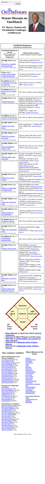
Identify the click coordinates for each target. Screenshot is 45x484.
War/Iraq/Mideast (30, 391)
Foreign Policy (29, 373)
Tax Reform (28, 390)
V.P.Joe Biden (6, 361)
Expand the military (7, 221)
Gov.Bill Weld (5, 401)
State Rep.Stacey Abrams (9, 405)
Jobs (26, 385)
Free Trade (28, 375)
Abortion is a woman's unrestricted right (8, 65)
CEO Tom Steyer (6, 378)
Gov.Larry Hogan (6, 414)
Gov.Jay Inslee (6, 416)
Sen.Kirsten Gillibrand (8, 408)
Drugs (27, 366)
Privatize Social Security (9, 117)
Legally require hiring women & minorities (8, 75)
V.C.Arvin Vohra (6, 398)
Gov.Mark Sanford (7, 425)
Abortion (27, 358)
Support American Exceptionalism (7, 213)
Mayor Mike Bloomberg (8, 363)
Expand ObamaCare (7, 102)
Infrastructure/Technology (32, 384)
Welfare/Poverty (30, 393)
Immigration (28, 382)
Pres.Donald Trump (7, 396)
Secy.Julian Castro (7, 369)
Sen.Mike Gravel (6, 410)
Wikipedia (28, 401)
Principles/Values (30, 387)
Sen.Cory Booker (7, 367)
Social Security (29, 388)
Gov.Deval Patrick (7, 375)
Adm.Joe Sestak (6, 428)
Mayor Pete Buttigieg (8, 366)
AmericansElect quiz (31, 399)
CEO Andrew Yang (7, 382)
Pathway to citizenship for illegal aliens (8, 189)
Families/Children (30, 372)
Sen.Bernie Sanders (7, 376)
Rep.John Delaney (7, 370)
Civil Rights (28, 361)
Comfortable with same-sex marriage (9, 83)
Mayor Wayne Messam (8, 419)
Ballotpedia (28, 402)
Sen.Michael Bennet (7, 359)
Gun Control (29, 378)
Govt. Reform (29, 376)
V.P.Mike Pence (6, 395)
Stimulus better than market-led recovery (7, 289)
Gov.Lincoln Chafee (7, 391)
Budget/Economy (30, 359)
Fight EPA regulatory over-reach (8, 137)
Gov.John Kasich (6, 417)
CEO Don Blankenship (8, 390)
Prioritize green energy (8, 248)
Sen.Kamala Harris (7, 411)
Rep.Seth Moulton (7, 420)
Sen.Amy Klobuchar (7, 373)
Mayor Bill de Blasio (7, 407)
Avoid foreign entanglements (6, 239)
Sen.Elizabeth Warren (8, 379)
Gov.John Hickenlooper (8, 413)
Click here (9, 337)
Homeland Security (31, 381)
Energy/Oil (28, 369)
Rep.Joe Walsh (6, 399)
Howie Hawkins (6, 393)
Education (28, 367)
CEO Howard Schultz (8, 427)
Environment (29, 370)
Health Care (28, 379)
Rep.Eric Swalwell (7, 430)
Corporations (29, 363)
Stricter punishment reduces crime (7, 147)
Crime (27, 364)
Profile (27, 398)
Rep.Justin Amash (7, 388)
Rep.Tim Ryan (6, 423)
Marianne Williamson (8, 381)
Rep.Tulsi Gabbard (7, 372)
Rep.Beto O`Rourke (7, 422)
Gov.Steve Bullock (7, 364)
